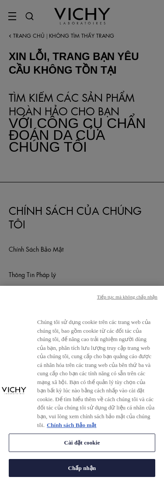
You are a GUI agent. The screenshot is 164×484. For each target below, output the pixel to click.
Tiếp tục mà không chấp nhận (127, 300)
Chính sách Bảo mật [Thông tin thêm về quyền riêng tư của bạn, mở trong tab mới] (71, 429)
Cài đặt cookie (82, 446)
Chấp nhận (82, 472)
